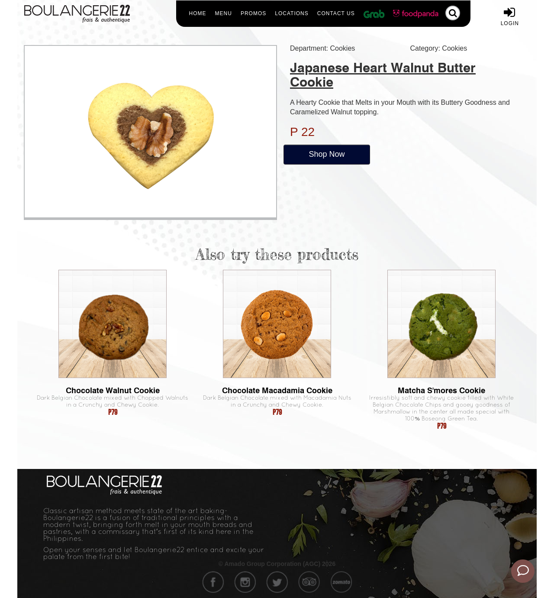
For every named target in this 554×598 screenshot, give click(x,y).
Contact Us (336, 13)
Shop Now (327, 154)
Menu (223, 13)
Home (197, 13)
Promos (253, 13)
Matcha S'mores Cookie (441, 390)
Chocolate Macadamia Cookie (277, 390)
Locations (291, 13)
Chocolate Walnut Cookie (113, 390)
